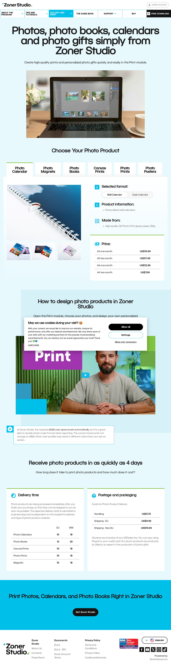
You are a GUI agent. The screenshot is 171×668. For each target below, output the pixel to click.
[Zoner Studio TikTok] (165, 649)
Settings (125, 335)
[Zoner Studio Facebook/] (142, 649)
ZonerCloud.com (159, 659)
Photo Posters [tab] (150, 169)
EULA (57, 645)
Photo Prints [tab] (125, 169)
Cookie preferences (95, 657)
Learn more (33, 345)
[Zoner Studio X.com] (153, 649)
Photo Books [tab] (74, 169)
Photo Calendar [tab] (19, 169)
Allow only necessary (126, 342)
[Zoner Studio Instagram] (159, 649)
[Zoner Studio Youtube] (147, 649)
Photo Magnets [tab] (48, 169)
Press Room (38, 657)
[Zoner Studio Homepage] (17, 5)
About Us (37, 648)
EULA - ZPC (60, 649)
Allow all (125, 327)
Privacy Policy (92, 653)
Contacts (37, 653)
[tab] (114, 194)
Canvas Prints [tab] (100, 169)
